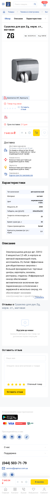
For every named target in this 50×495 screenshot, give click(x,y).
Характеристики (33, 19)
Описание (18, 19)
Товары (11, 12)
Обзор (7, 19)
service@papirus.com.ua (15, 468)
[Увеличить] (29, 132)
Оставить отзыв (23, 108)
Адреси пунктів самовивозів (21, 175)
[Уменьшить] (22, 132)
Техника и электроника (29, 12)
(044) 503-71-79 (14, 463)
